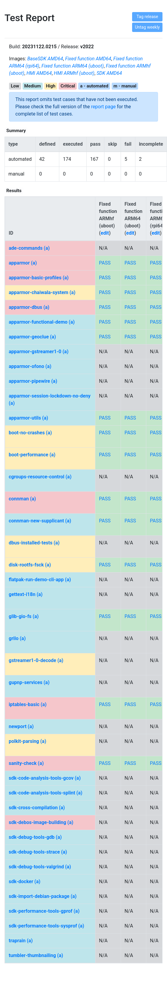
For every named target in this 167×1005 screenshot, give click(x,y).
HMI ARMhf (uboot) (74, 73)
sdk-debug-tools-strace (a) (38, 852)
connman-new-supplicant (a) (40, 521)
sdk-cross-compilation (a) (37, 807)
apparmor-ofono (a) (30, 366)
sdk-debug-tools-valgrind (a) (40, 867)
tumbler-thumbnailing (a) (36, 955)
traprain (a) (21, 940)
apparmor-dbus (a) (29, 307)
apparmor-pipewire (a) (33, 381)
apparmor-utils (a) (28, 418)
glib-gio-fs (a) (24, 616)
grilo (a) (17, 638)
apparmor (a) (23, 263)
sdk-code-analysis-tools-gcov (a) (45, 778)
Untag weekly (147, 27)
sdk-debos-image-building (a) (41, 822)
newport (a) (21, 726)
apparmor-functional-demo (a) (42, 322)
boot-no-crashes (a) (30, 433)
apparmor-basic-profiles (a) (39, 278)
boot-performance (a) (32, 455)
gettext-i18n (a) (25, 594)
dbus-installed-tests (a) (34, 543)
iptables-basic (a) (28, 704)
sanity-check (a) (26, 763)
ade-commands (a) (29, 248)
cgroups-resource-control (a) (40, 477)
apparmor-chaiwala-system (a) (42, 292)
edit (105, 233)
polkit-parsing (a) (27, 741)
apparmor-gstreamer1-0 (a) (39, 351)
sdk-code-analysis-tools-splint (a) (45, 793)
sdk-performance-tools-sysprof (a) (46, 926)
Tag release (147, 16)
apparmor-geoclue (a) (32, 337)
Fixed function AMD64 (88, 59)
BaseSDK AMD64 (45, 59)
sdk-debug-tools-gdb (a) (35, 837)
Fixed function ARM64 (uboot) (73, 66)
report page (103, 106)
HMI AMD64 (39, 73)
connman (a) (22, 499)
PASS (104, 263)
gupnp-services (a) (29, 682)
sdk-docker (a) (24, 881)
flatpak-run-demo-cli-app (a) (40, 579)
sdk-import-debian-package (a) (42, 896)
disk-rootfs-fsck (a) (30, 565)
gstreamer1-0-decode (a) (36, 660)
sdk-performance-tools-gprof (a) (44, 911)
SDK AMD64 (109, 73)
